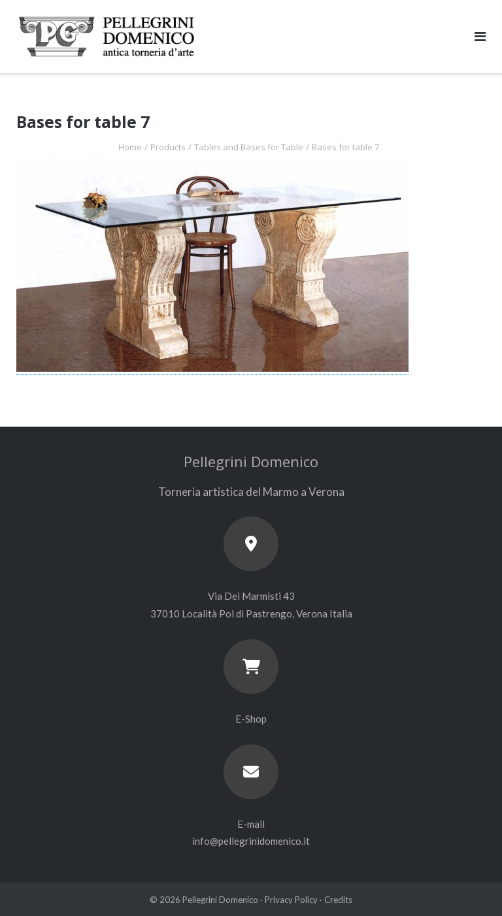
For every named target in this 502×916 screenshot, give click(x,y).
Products (168, 147)
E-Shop (251, 719)
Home (130, 147)
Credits (338, 899)
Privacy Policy (291, 899)
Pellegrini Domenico (220, 899)
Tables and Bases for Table (248, 147)
